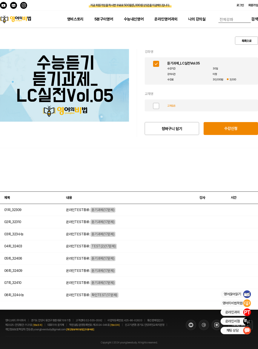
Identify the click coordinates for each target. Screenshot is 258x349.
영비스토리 (75, 19)
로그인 (240, 5)
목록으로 (246, 41)
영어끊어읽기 (237, 294)
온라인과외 (238, 312)
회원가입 (253, 5)
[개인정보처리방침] (80, 329)
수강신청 (230, 128)
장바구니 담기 (172, 128)
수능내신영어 (134, 19)
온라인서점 (238, 321)
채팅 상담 (238, 330)
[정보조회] (37, 325)
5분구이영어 (103, 19)
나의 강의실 (197, 19)
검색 (254, 19)
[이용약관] (94, 329)
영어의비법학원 (237, 303)
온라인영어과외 (166, 19)
